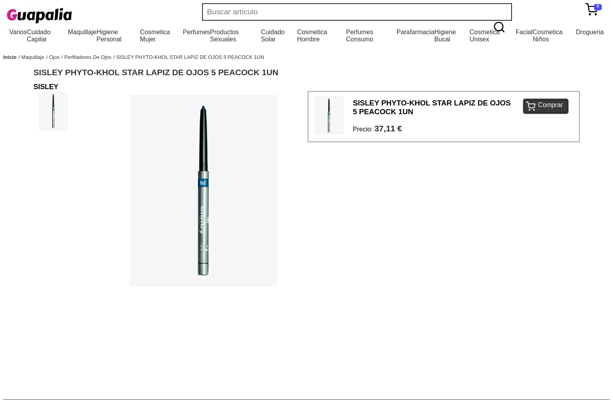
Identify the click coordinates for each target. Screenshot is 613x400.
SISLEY (45, 87)
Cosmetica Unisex (484, 36)
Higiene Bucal (445, 36)
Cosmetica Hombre (312, 36)
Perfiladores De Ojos (87, 57)
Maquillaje (82, 32)
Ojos (54, 57)
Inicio (9, 57)
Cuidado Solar (273, 36)
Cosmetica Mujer (155, 36)
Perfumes (196, 32)
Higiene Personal (108, 36)
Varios (18, 32)
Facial (524, 32)
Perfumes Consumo (359, 36)
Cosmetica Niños (548, 36)
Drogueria (589, 32)
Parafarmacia (415, 32)
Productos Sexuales (224, 36)
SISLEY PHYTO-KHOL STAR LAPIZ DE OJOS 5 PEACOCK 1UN (190, 57)
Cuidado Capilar (39, 36)
